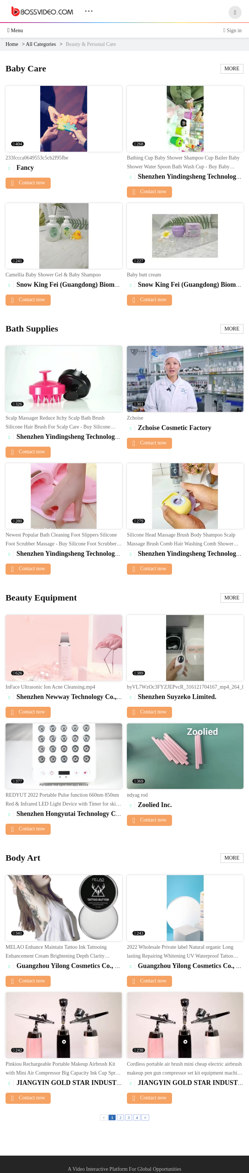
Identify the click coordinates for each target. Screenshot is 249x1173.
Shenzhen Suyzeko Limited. (171, 696)
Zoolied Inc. (149, 805)
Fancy (20, 167)
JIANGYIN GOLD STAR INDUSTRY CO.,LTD (80, 1082)
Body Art (23, 858)
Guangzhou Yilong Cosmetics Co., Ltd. (66, 965)
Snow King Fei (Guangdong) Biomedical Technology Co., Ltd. (99, 284)
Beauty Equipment (41, 597)
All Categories (41, 44)
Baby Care (26, 68)
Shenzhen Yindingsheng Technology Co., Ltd (74, 436)
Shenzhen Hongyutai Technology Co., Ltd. (71, 813)
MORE (232, 68)
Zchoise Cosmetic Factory (169, 427)
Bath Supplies (32, 328)
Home (12, 44)
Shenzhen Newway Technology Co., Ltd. (68, 696)
